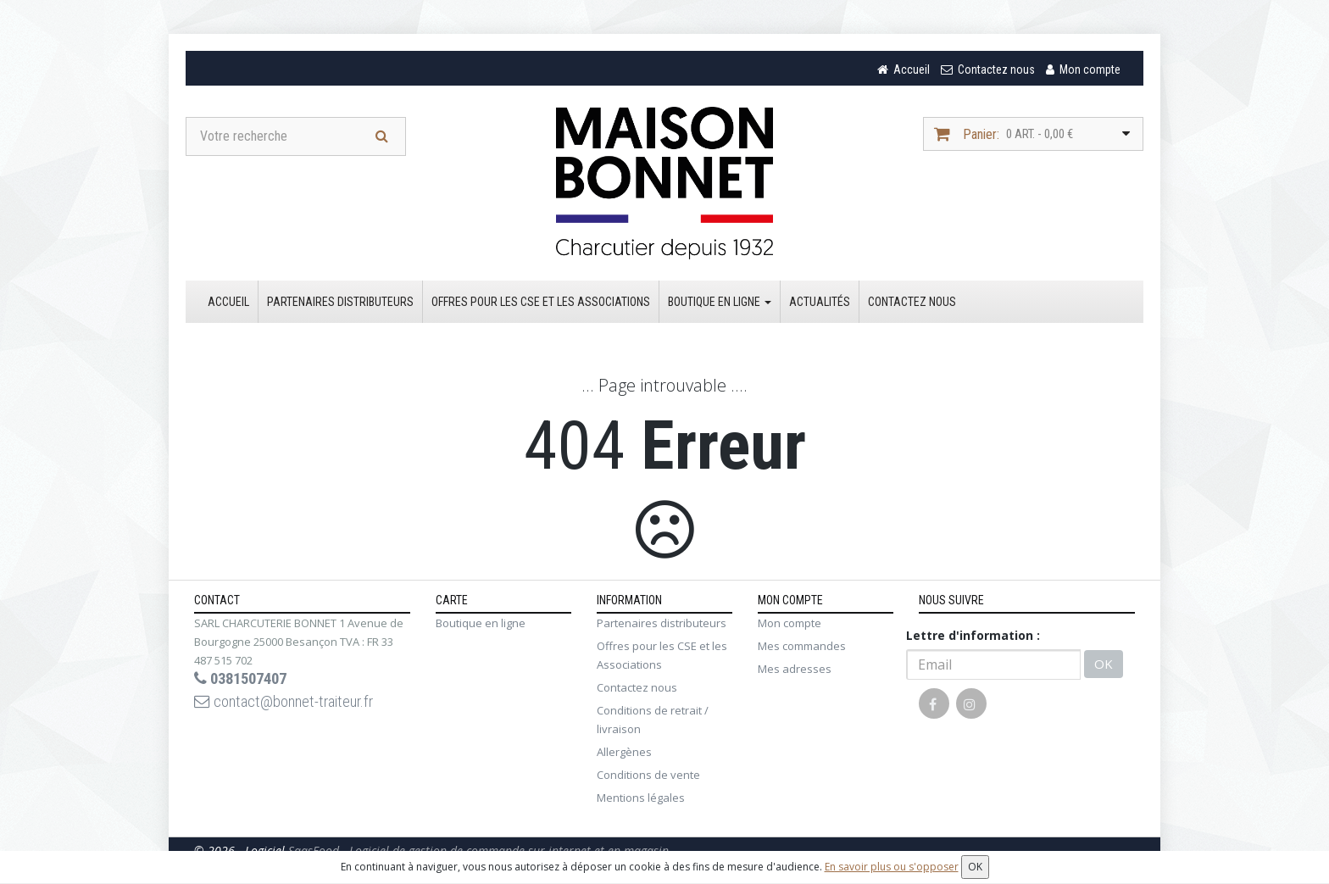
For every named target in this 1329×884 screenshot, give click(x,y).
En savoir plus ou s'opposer (892, 866)
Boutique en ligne (719, 304)
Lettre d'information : (973, 638)
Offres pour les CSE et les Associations (540, 304)
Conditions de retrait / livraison (653, 722)
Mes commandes (802, 648)
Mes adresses (794, 671)
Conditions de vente (648, 777)
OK (1103, 667)
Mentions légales (641, 800)
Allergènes (624, 754)
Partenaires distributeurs (340, 304)
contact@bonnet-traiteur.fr (294, 707)
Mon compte (789, 625)
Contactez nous (912, 304)
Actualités (819, 304)
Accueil (228, 304)
